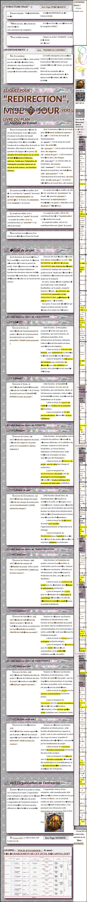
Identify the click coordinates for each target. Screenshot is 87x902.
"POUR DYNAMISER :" (30, 850)
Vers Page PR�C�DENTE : (54, 7)
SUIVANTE (79, 843)
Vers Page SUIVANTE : (56, 837)
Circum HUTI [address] (18, 838)
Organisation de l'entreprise (52, 811)
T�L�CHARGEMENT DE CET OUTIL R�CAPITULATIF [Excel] (36, 853)
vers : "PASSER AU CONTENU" (51, 50)
